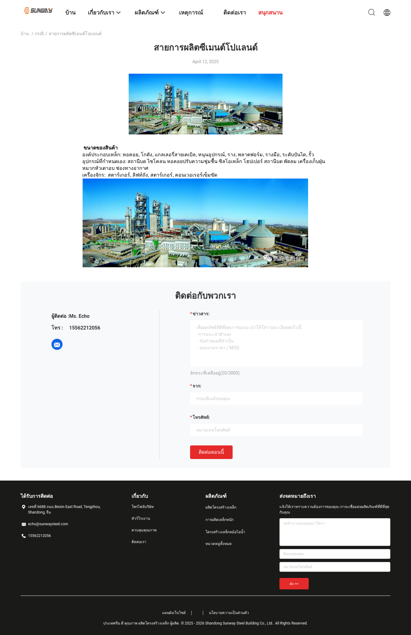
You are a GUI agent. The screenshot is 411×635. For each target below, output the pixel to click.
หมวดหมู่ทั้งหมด (218, 544)
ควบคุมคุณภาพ (144, 530)
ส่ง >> (294, 584)
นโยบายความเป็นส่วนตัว (229, 613)
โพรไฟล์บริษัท (143, 507)
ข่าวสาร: (201, 313)
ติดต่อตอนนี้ (211, 452)
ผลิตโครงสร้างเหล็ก (220, 507)
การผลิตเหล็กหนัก (219, 520)
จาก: (197, 385)
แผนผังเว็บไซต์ (174, 613)
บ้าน (25, 33)
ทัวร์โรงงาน (141, 518)
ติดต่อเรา (139, 542)
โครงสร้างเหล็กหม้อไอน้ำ (225, 532)
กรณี (39, 33)
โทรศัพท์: (201, 417)
